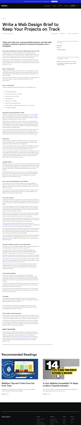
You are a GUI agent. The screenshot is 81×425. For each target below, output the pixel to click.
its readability (5, 201)
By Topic (64, 418)
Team (72, 420)
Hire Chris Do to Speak (54, 422)
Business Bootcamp (40, 422)
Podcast (64, 420)
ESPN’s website (5, 258)
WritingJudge (25, 223)
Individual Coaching (53, 420)
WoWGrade (14, 338)
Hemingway (23, 224)
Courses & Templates (40, 418)
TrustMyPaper (5, 224)
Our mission (73, 418)
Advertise (52, 423)
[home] (5, 5)
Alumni (72, 422)
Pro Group (38, 420)
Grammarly (31, 223)
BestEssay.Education (13, 224)
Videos (64, 422)
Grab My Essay (31, 336)
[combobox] (77, 6)
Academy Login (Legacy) (41, 423)
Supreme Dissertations (24, 338)
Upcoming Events (53, 418)
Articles (64, 423)
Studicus (20, 308)
